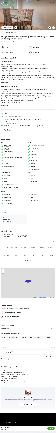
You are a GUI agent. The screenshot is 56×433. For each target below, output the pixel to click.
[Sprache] (50, 2)
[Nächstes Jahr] (38, 260)
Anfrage (51, 428)
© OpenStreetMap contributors (48, 297)
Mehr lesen (4, 82)
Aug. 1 (2, 429)
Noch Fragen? (28, 405)
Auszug (6, 429)
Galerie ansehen (7, 27)
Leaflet (35, 297)
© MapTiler (40, 297)
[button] (28, 281)
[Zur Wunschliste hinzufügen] (53, 27)
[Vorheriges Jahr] (17, 260)
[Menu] (53, 2)
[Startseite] (2, 2)
